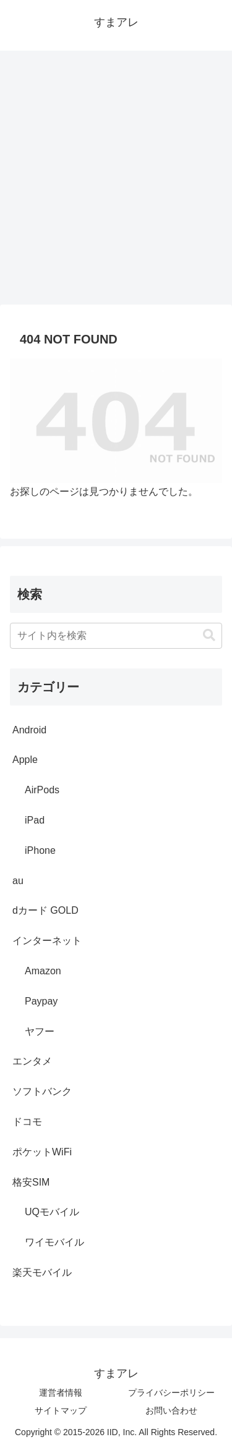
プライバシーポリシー (171, 1392)
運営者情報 (60, 1392)
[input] (116, 636)
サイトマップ (61, 1410)
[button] (209, 635)
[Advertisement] (116, 181)
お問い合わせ (171, 1410)
